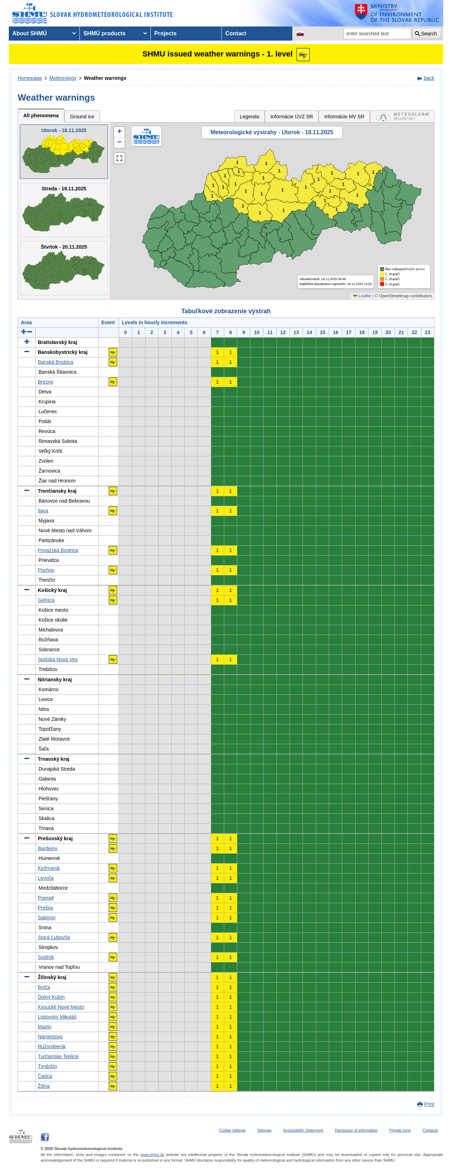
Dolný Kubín (51, 997)
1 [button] (212, 196)
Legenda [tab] (249, 116)
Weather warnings (105, 78)
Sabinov (47, 917)
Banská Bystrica (55, 362)
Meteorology (63, 78)
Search (429, 33)
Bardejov (47, 848)
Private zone (400, 1130)
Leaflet (362, 296)
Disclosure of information (356, 1130)
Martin (45, 1027)
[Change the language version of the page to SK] (300, 33)
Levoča (46, 878)
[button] (119, 132)
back (429, 78)
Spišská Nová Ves (58, 659)
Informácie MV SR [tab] (344, 116)
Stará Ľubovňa (54, 937)
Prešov (45, 908)
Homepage (30, 78)
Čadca (45, 1076)
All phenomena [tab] (41, 115)
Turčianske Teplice (58, 1056)
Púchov (46, 570)
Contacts (430, 1130)
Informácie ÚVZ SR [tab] (291, 116)
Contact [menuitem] (235, 33)
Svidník (46, 957)
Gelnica (46, 600)
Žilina (43, 1086)
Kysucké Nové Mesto (61, 1007)
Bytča (44, 987)
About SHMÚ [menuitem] (29, 33)
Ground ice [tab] (82, 116)
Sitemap (264, 1130)
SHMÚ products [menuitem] (104, 33)
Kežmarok (49, 868)
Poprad (46, 898)
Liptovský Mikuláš (57, 1017)
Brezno (45, 382)
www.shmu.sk (152, 1154)
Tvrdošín (47, 1066)
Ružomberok (52, 1046)
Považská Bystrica (58, 550)
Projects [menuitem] (165, 33)
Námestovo (50, 1036)
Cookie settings (232, 1130)
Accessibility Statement (303, 1130)
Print (429, 1104)
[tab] (402, 116)
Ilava (43, 511)
